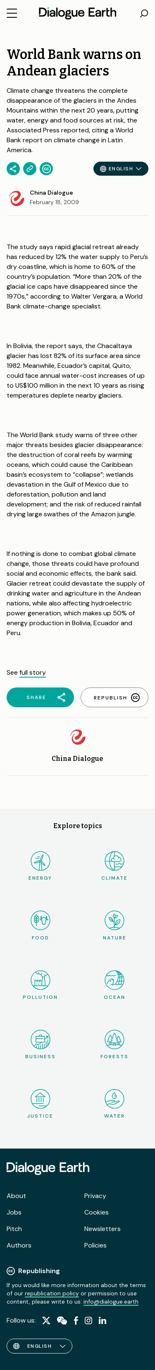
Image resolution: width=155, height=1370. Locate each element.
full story (32, 672)
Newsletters (102, 1228)
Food (40, 926)
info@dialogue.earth (110, 1301)
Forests (114, 1045)
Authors (19, 1245)
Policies (95, 1245)
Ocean (114, 985)
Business (40, 1045)
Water (114, 1104)
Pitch (14, 1228)
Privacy (95, 1195)
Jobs (14, 1212)
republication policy (52, 1293)
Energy (40, 866)
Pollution (40, 985)
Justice (40, 1104)
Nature (114, 926)
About (16, 1195)
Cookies (96, 1212)
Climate (114, 866)
